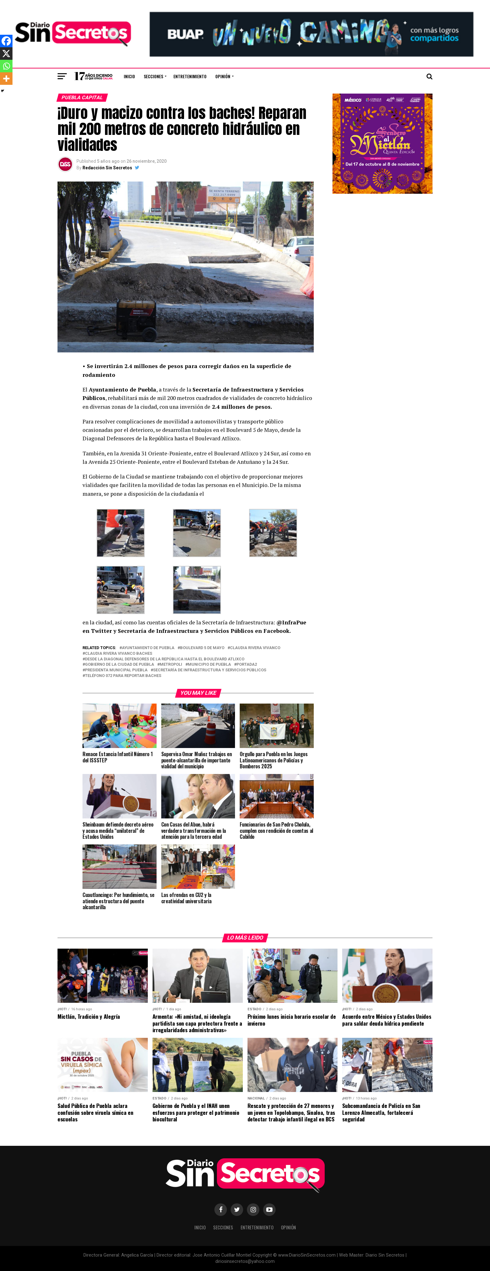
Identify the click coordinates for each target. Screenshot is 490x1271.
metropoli (171, 665)
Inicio (129, 76)
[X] (6, 53)
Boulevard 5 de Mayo (202, 648)
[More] (6, 78)
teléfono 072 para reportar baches (123, 676)
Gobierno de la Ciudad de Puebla (119, 665)
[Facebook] (6, 41)
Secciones (153, 76)
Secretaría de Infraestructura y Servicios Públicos (209, 670)
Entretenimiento (190, 76)
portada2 (247, 665)
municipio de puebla (209, 665)
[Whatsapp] (6, 66)
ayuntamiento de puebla (148, 648)
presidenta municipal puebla (116, 670)
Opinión (222, 76)
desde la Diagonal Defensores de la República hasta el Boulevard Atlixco (164, 659)
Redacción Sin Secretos (107, 167)
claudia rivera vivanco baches (118, 654)
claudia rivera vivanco (255, 648)
